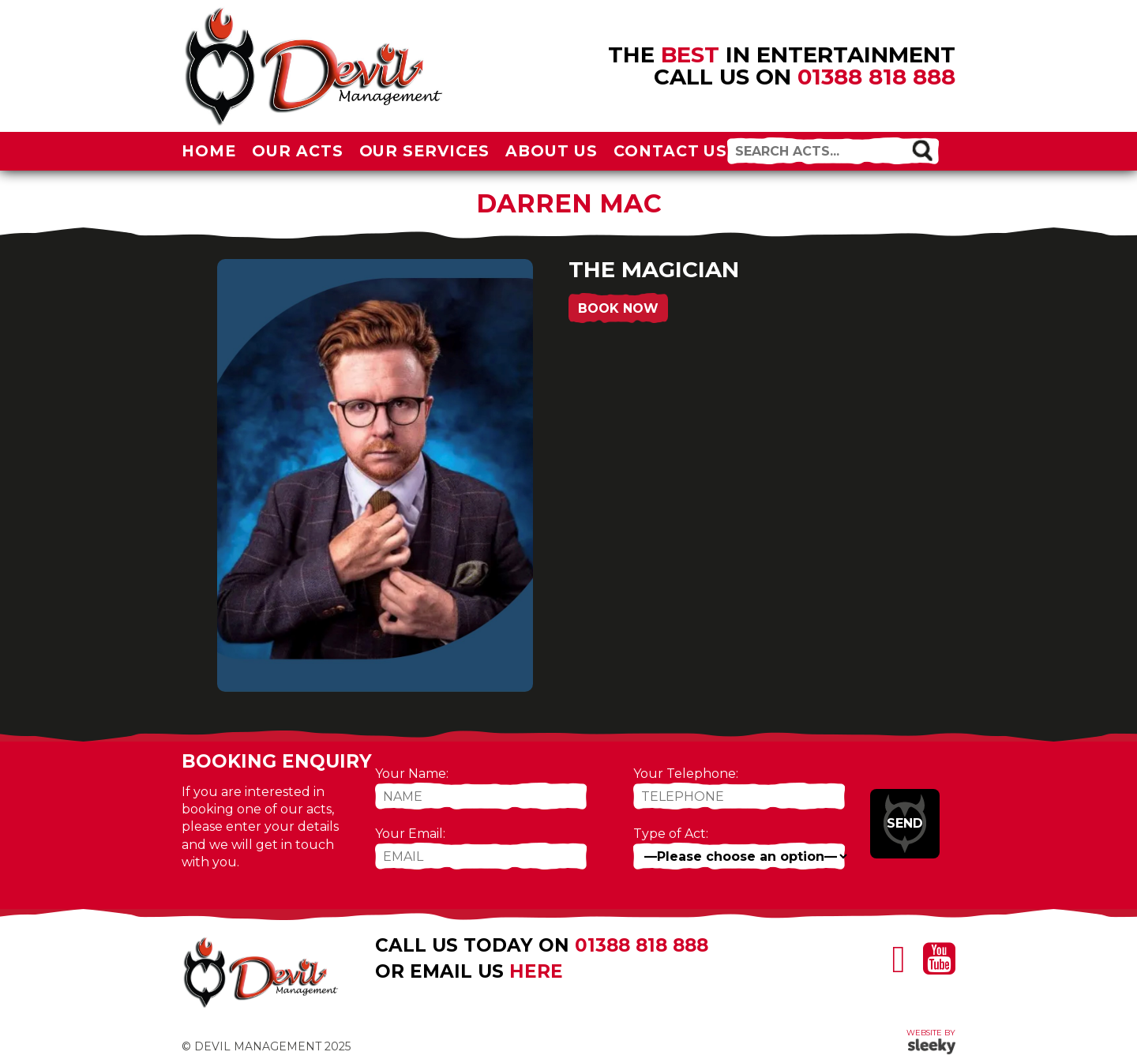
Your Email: (410, 833)
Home (209, 150)
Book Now (618, 308)
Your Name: (411, 773)
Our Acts (297, 150)
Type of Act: (670, 833)
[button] (921, 149)
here (536, 971)
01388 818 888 (876, 76)
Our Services (424, 150)
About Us (551, 150)
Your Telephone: (685, 773)
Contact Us (671, 150)
